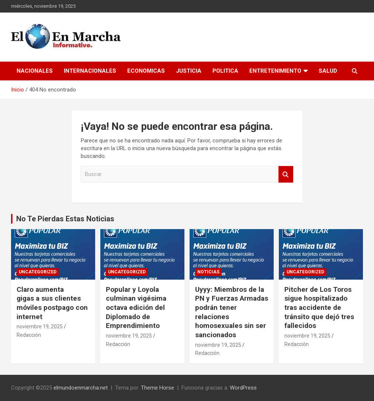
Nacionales (35, 71)
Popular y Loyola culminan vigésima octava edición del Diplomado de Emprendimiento (136, 307)
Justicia (188, 71)
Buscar (285, 174)
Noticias (208, 271)
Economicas (146, 71)
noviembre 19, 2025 (40, 326)
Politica (225, 71)
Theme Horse (157, 387)
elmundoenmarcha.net (80, 387)
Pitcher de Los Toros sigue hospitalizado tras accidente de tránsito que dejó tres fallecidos (319, 307)
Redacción (29, 335)
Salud (328, 71)
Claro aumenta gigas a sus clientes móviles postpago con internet (52, 303)
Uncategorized (37, 271)
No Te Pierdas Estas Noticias (65, 218)
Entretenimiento (275, 71)
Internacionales (90, 71)
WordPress (243, 387)
